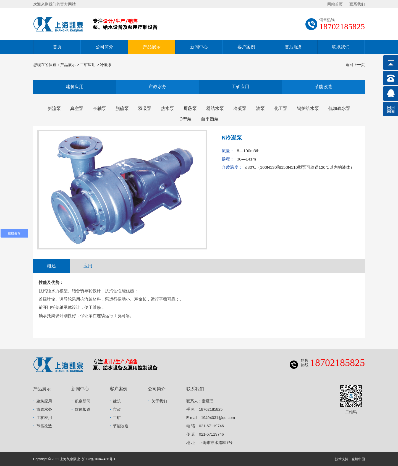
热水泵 (167, 108)
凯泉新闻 (82, 401)
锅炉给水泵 (308, 108)
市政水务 (157, 86)
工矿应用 (240, 86)
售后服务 (293, 46)
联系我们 (357, 4)
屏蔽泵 (190, 108)
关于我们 (159, 401)
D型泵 (185, 119)
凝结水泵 (215, 108)
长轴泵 (99, 108)
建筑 (117, 401)
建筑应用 (74, 86)
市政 (117, 409)
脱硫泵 (122, 108)
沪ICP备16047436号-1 (98, 459)
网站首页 (335, 4)
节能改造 (323, 86)
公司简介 (104, 46)
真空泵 (76, 108)
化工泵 (280, 108)
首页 (57, 46)
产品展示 (152, 46)
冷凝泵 (240, 108)
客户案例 (246, 46)
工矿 (117, 417)
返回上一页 (355, 64)
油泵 (260, 108)
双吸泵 (144, 108)
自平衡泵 (210, 119)
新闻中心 (199, 46)
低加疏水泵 (339, 108)
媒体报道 (82, 409)
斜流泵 (54, 108)
